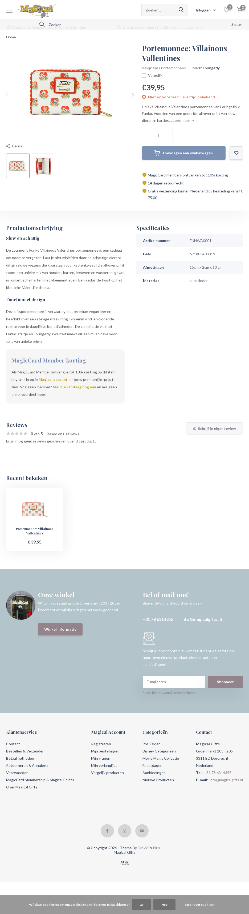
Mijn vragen (100, 758)
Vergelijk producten (107, 772)
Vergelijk (152, 75)
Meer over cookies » (200, 905)
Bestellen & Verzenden (25, 751)
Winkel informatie (60, 629)
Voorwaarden (17, 772)
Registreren (101, 744)
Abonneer (225, 681)
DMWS (143, 847)
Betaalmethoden (20, 758)
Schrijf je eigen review (214, 428)
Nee (164, 905)
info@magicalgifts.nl (201, 619)
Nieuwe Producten (158, 780)
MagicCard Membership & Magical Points (40, 780)
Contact (13, 744)
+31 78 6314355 (158, 619)
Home (11, 37)
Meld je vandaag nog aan (74, 387)
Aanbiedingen (154, 772)
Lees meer (183, 120)
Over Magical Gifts (21, 787)
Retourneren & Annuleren (28, 765)
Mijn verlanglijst (104, 765)
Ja (141, 905)
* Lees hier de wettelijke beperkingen (169, 693)
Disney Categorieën (159, 751)
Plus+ (157, 847)
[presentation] (8, 94)
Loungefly (211, 68)
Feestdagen (152, 765)
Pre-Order (151, 744)
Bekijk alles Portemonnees (164, 68)
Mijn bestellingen (105, 751)
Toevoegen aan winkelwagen (183, 153)
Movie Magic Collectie (160, 758)
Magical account (53, 379)
